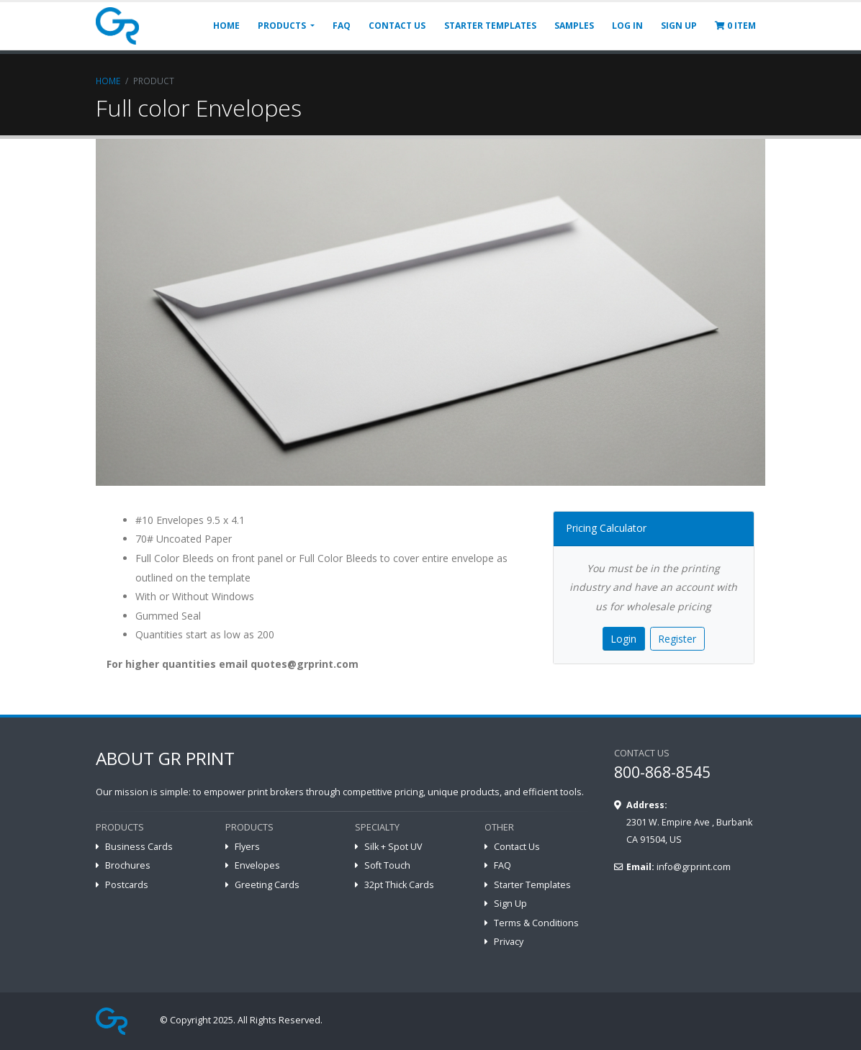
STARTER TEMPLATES (490, 25)
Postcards (126, 885)
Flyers (247, 847)
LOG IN (627, 25)
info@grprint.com (694, 867)
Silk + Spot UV (393, 847)
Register (677, 639)
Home (108, 80)
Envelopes (257, 865)
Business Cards (139, 847)
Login (623, 639)
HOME (226, 25)
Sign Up (510, 903)
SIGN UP (679, 25)
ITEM (735, 25)
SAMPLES (574, 25)
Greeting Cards (267, 885)
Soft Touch (387, 865)
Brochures (127, 865)
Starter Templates (532, 885)
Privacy (508, 942)
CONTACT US (397, 25)
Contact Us (517, 847)
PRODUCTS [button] (283, 25)
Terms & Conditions (536, 923)
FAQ (342, 25)
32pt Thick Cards (399, 885)
